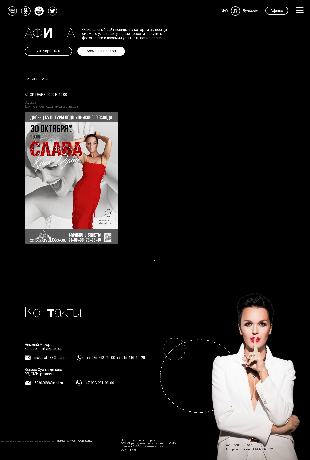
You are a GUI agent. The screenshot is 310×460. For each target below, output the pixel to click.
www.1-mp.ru (128, 450)
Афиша (277, 11)
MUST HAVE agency (81, 441)
